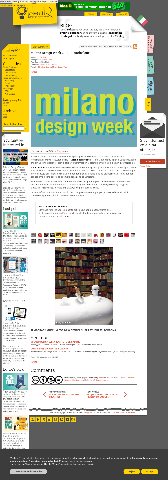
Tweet (34, 71)
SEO (7, 91)
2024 (5, 114)
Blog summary (40, 46)
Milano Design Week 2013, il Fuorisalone (55, 341)
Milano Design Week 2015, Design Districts (14, 189)
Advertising (9, 81)
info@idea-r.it (89, 413)
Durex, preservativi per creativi (50, 348)
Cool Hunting (40, 67)
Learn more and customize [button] (28, 471)
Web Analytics (10, 72)
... (4, 120)
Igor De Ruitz (42, 57)
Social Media (10, 70)
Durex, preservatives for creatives (64, 395)
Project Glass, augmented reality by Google (102, 395)
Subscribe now (152, 161)
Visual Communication (12, 78)
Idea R (101, 378)
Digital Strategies (10, 67)
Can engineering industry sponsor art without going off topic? (15, 348)
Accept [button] (149, 471)
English (6, 103)
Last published (10, 55)
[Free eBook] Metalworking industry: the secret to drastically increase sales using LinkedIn (15, 236)
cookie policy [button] (86, 461)
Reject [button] (131, 471)
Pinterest (67, 212)
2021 (5, 117)
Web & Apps (8, 88)
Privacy (116, 413)
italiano (6, 105)
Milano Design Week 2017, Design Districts (14, 168)
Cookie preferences (127, 413)
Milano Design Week (60, 67)
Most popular (9, 58)
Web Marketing (11, 75)
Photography (10, 86)
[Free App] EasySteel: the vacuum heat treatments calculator (14, 277)
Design (48, 67)
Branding (8, 83)
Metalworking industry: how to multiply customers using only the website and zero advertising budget (15, 438)
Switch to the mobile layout (13, 5)
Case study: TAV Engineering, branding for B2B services (14, 326)
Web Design (10, 94)
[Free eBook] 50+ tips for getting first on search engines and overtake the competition (15, 395)
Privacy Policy (145, 166)
